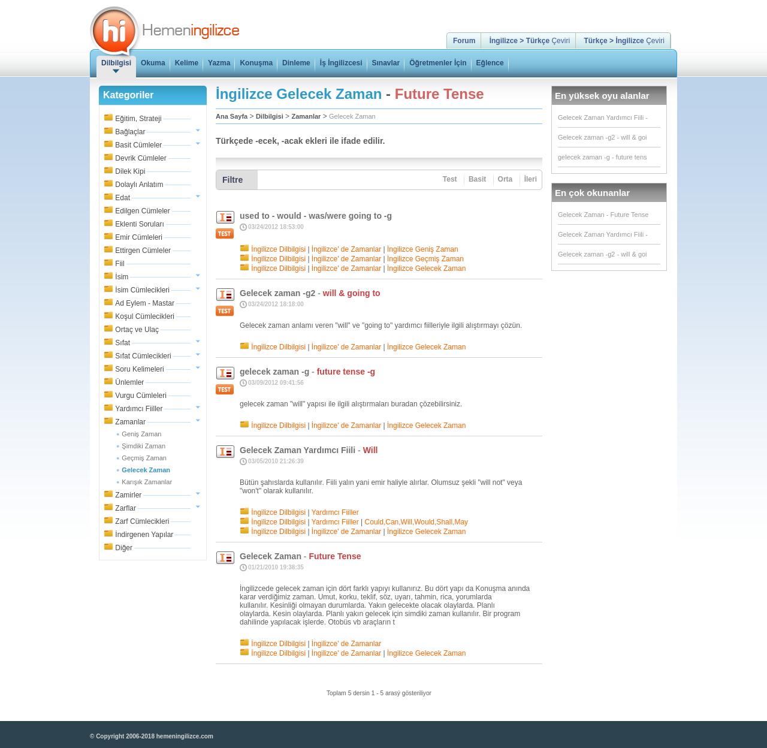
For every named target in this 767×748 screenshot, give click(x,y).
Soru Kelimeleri (139, 369)
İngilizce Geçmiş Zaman (425, 259)
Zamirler (128, 495)
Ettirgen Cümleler (143, 250)
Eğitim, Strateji (138, 118)
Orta (505, 179)
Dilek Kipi (130, 171)
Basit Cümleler (138, 145)
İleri (530, 179)
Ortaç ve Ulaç (137, 329)
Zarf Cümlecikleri (142, 521)
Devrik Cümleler (140, 158)
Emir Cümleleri (138, 237)
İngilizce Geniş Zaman (422, 249)
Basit (477, 179)
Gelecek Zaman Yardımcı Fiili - (603, 117)
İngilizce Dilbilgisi (278, 249)
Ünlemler (129, 382)
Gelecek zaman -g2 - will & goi (602, 137)
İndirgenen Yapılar (144, 534)
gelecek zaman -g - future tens (602, 157)
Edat (122, 198)
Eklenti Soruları (139, 224)
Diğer (123, 548)
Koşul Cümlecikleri (144, 316)
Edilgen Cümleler (142, 211)
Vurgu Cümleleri (141, 395)
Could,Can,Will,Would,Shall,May (417, 522)
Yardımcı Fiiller (138, 409)
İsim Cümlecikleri (142, 290)
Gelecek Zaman (352, 116)
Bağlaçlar (130, 132)
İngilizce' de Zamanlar (346, 249)
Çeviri (530, 41)
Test (450, 179)
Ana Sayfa (231, 116)
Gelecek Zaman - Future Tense (603, 214)
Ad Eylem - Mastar (144, 303)
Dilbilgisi (269, 116)
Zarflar (125, 508)
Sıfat (122, 343)
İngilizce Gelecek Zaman (426, 268)
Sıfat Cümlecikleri (143, 356)
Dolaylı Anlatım (139, 184)
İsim (121, 277)
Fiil (119, 264)
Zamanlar (130, 422)
